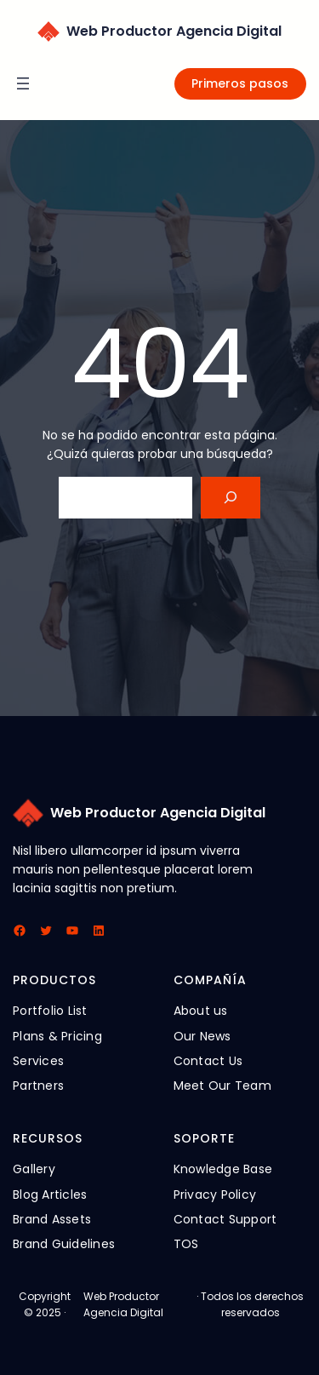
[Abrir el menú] (23, 83)
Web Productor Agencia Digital (174, 31)
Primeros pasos (239, 83)
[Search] (231, 497)
